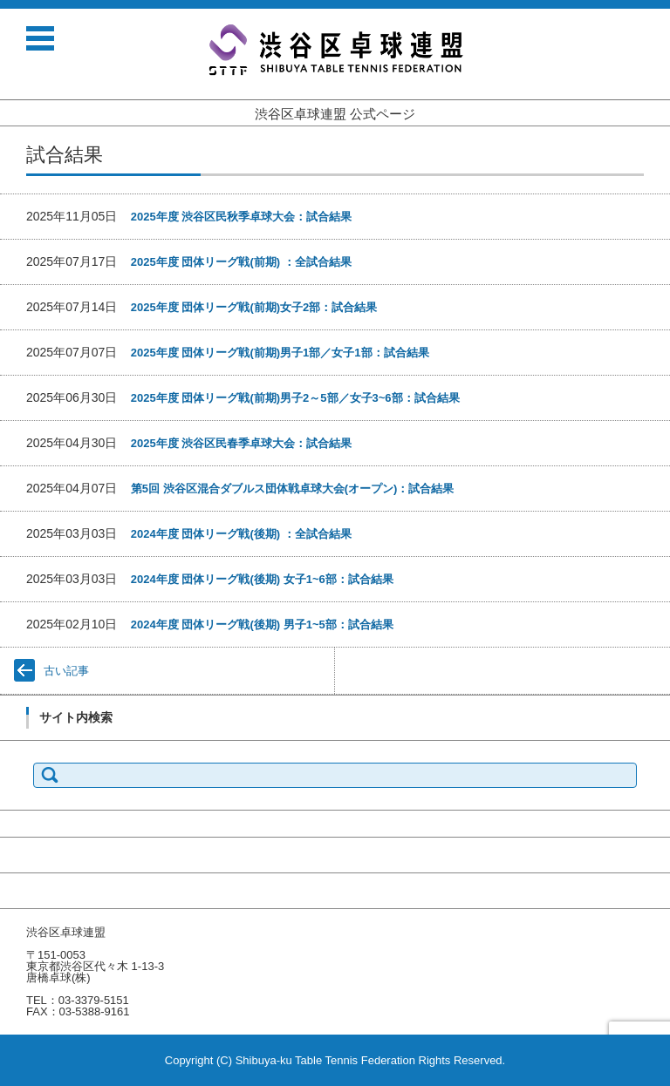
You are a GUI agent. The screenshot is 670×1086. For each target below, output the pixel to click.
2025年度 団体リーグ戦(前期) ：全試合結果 (241, 261)
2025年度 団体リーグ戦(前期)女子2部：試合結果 (254, 307)
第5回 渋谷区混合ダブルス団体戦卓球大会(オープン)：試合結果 (293, 488)
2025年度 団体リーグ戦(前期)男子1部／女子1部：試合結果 (280, 352)
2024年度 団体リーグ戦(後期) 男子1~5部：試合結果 (262, 624)
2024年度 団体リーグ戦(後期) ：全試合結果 (241, 533)
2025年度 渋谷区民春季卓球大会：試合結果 (241, 443)
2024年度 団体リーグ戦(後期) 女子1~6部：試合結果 (262, 579)
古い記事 (66, 670)
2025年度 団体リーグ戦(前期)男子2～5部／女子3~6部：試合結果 (295, 397)
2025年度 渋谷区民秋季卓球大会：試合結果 (241, 216)
